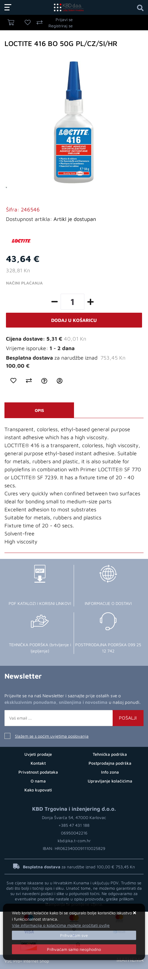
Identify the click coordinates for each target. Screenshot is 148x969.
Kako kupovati (38, 789)
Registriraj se (60, 25)
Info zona (110, 771)
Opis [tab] (39, 410)
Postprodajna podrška (110, 763)
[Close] (74, 935)
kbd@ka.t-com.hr (74, 840)
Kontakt (38, 763)
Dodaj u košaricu (74, 320)
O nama (38, 780)
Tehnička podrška (110, 754)
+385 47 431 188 (74, 825)
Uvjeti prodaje (38, 754)
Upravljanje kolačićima (110, 780)
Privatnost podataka (38, 771)
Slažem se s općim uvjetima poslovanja (52, 736)
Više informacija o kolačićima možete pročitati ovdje (61, 925)
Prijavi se (64, 19)
